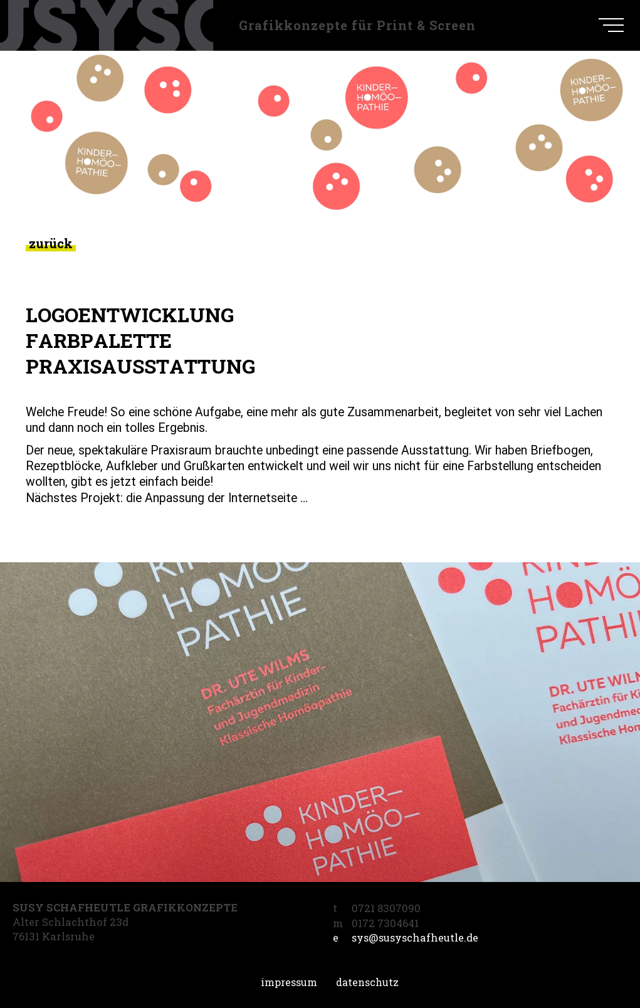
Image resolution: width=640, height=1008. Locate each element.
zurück (51, 243)
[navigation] (611, 25)
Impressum (289, 982)
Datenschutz (367, 982)
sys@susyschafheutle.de (405, 937)
